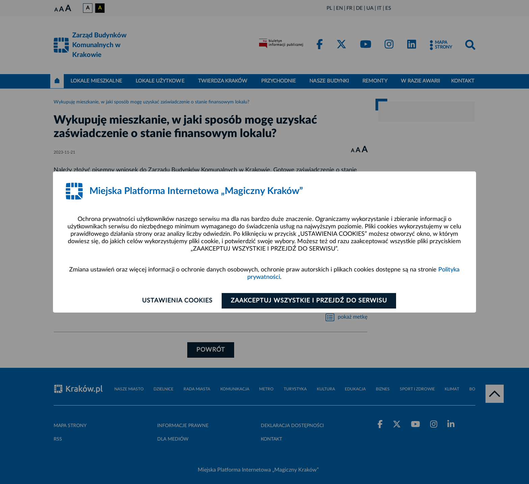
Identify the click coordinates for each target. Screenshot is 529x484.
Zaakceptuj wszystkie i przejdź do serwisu (309, 301)
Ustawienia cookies (177, 301)
